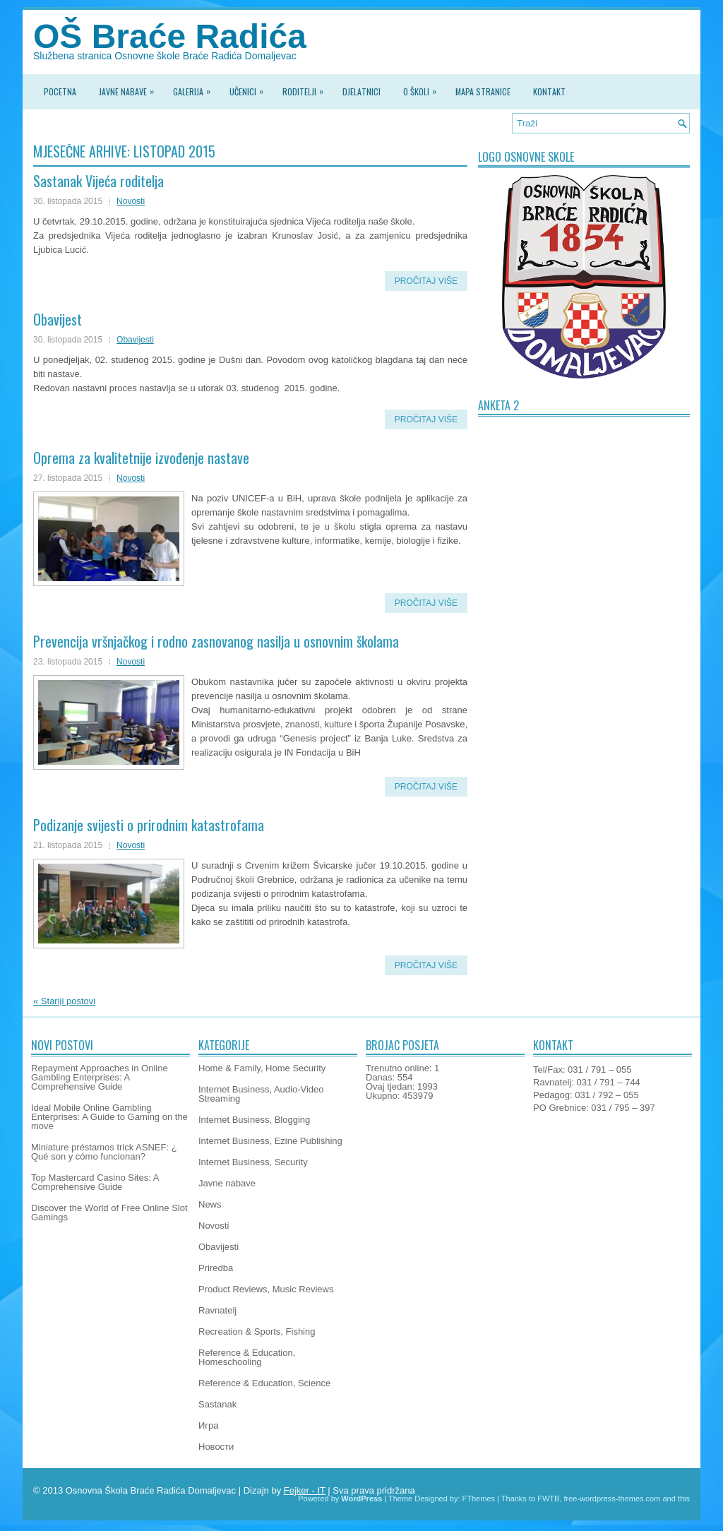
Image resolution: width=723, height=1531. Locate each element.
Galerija (195, 88)
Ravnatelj (217, 1310)
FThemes (478, 1498)
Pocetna (60, 91)
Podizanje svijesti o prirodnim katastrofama (148, 824)
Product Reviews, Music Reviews (265, 1289)
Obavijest (57, 319)
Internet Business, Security (253, 1162)
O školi (423, 88)
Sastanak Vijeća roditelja (98, 180)
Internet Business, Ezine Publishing (270, 1141)
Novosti (130, 201)
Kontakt (549, 91)
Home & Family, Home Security (261, 1068)
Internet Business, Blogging (254, 1119)
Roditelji (306, 88)
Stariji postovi (64, 1001)
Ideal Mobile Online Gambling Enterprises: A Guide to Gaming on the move (109, 1116)
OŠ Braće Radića (169, 36)
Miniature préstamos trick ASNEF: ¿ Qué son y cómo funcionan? (104, 1152)
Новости (216, 1446)
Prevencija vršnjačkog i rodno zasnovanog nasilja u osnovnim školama (216, 641)
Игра (208, 1425)
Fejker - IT (304, 1490)
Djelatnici (361, 91)
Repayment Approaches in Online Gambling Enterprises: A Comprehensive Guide (99, 1077)
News (210, 1204)
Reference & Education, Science (264, 1383)
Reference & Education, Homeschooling (246, 1357)
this (684, 1498)
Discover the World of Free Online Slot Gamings (109, 1212)
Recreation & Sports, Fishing (256, 1331)
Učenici (249, 88)
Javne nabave (130, 88)
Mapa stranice (482, 91)
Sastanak (217, 1404)
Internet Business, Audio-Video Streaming (261, 1094)
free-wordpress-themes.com (611, 1498)
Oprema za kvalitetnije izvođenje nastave (141, 457)
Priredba (215, 1268)
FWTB (548, 1498)
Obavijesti (135, 340)
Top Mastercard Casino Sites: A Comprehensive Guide (95, 1182)
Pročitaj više (426, 281)
